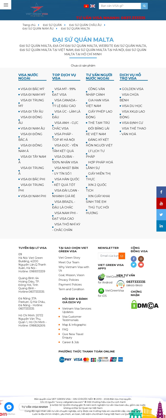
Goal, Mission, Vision (71, 275)
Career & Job (70, 342)
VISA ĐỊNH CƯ (132, 123)
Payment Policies (70, 284)
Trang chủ (29, 25)
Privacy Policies (69, 280)
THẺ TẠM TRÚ (99, 123)
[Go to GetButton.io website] (9, 414)
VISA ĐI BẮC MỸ (32, 89)
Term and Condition (71, 289)
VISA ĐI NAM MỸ (33, 94)
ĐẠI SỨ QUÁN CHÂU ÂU (85, 25)
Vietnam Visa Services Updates (76, 310)
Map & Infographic (74, 324)
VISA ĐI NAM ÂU (33, 128)
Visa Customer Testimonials (71, 318)
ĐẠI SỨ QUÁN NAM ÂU (38, 28)
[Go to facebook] (9, 407)
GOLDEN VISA (132, 89)
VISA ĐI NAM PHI (33, 196)
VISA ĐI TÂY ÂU (32, 111)
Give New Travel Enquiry (72, 335)
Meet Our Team (69, 262)
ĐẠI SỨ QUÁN (52, 25)
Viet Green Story (69, 257)
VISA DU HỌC (132, 106)
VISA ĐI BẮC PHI (33, 179)
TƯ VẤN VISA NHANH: (110, 18)
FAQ (65, 329)
